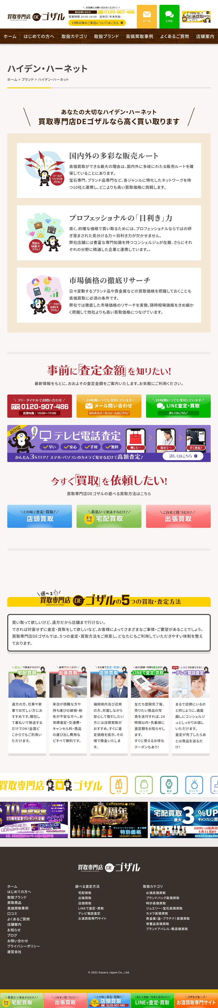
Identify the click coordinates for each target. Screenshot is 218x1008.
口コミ (12, 913)
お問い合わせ (17, 940)
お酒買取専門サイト (92, 918)
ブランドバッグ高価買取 (162, 897)
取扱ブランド (106, 36)
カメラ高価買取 (157, 913)
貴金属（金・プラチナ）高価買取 (168, 918)
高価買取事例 (139, 36)
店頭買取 (85, 903)
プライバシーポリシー (23, 946)
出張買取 (85, 897)
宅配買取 (85, 892)
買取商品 (14, 902)
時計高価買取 (156, 903)
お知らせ (14, 929)
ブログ (12, 935)
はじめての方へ (38, 36)
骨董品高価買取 (157, 923)
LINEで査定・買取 (91, 908)
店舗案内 (205, 36)
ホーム (10, 36)
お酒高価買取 (156, 892)
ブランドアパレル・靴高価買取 (167, 928)
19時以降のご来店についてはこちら (97, 23)
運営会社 (14, 951)
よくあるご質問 (174, 36)
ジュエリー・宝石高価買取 (164, 908)
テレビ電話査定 (89, 913)
